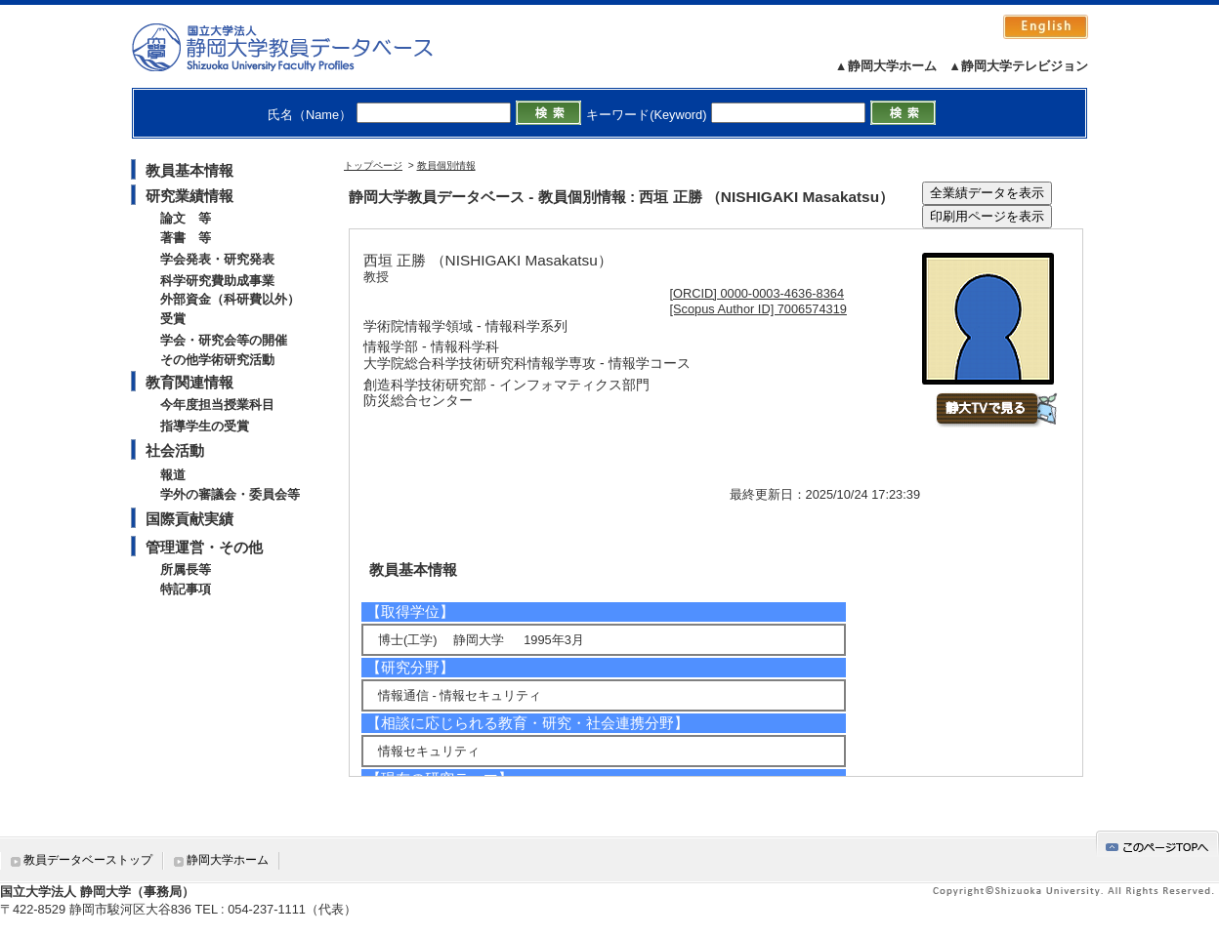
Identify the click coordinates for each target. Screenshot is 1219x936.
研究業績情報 (189, 195)
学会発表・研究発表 (217, 259)
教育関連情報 (189, 382)
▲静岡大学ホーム (886, 66)
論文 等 (185, 218)
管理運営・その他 (204, 547)
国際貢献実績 (189, 518)
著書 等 (185, 237)
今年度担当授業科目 (217, 404)
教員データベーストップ (87, 860)
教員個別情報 (446, 165)
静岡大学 (302, 46)
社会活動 (175, 450)
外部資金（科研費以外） (230, 299)
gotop (1157, 844)
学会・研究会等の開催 (223, 340)
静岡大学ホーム (228, 860)
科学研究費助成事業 (217, 280)
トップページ (373, 165)
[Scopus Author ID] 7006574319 (758, 309)
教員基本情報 (189, 170)
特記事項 (185, 589)
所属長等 (185, 569)
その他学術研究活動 (217, 359)
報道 (173, 475)
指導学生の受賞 (204, 426)
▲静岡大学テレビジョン (1018, 66)
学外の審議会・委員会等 (230, 494)
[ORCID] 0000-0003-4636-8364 (757, 293)
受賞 (173, 318)
